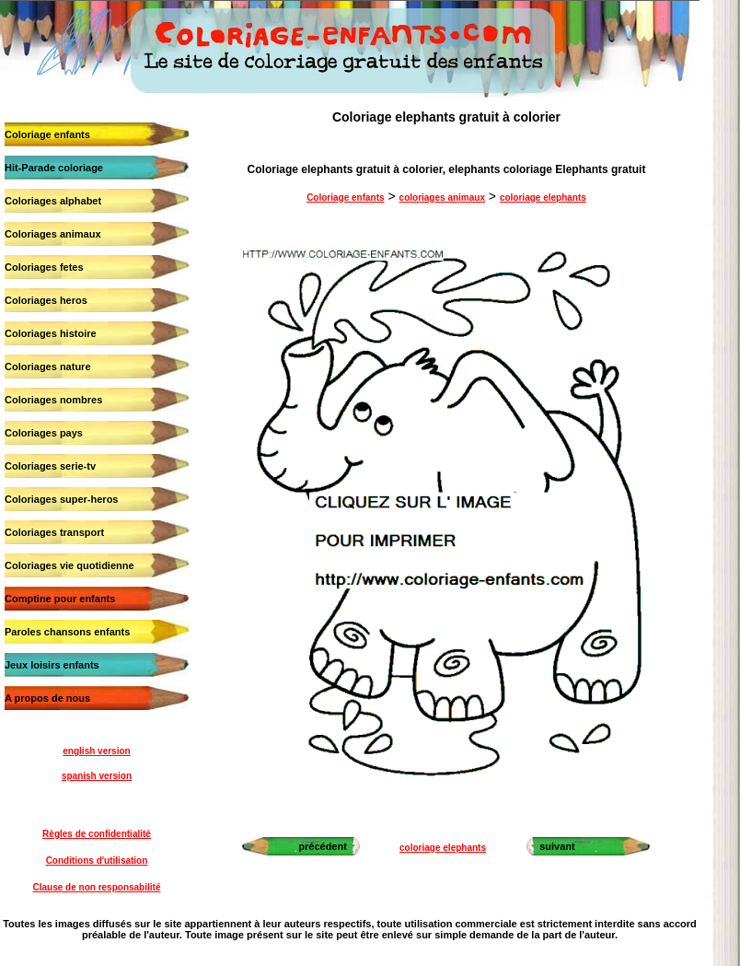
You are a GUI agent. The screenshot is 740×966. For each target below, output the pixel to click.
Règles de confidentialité (96, 834)
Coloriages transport (54, 532)
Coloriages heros (46, 300)
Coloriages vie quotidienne (69, 565)
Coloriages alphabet (53, 200)
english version (96, 751)
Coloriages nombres (53, 399)
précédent (322, 846)
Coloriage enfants (47, 134)
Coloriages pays (44, 432)
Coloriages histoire (51, 333)
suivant (557, 846)
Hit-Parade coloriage (54, 167)
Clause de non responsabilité (97, 887)
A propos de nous (47, 698)
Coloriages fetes (44, 267)
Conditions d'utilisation (97, 860)
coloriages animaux (442, 197)
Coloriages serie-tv (50, 465)
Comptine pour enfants (60, 598)
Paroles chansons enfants (67, 631)
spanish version (97, 776)
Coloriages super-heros (61, 499)
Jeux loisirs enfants (52, 664)
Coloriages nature (48, 366)
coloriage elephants (543, 197)
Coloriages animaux (53, 233)
